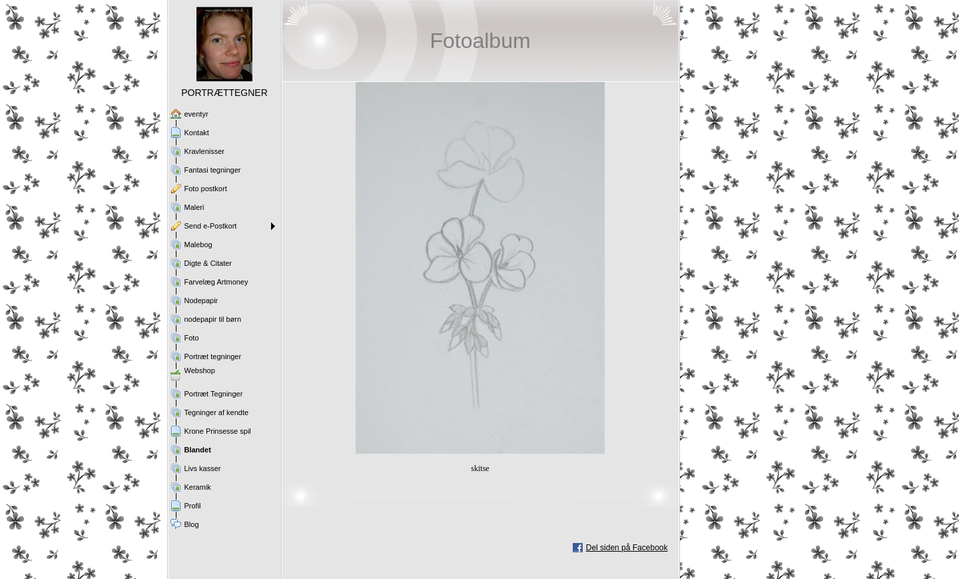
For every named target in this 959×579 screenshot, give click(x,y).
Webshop (199, 370)
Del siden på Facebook (627, 547)
